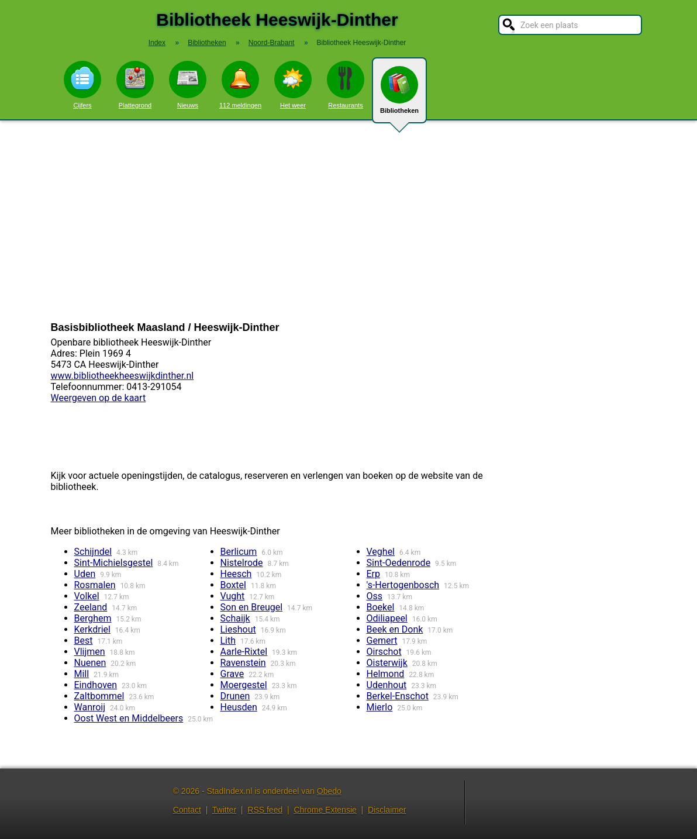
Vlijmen (89, 651)
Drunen (235, 696)
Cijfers (82, 85)
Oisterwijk (387, 662)
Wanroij (90, 707)
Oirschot (384, 651)
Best (83, 640)
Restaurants (345, 85)
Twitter (224, 809)
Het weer (293, 85)
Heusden (238, 707)
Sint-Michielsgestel (113, 562)
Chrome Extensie (325, 809)
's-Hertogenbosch (403, 585)
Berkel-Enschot (398, 696)
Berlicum (238, 551)
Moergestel (243, 684)
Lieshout (238, 629)
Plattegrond (135, 85)
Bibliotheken (399, 94)
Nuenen (90, 662)
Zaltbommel (99, 696)
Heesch (236, 573)
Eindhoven (96, 684)
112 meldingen (240, 85)
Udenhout (387, 684)
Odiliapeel (387, 618)
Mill (81, 673)
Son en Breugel (251, 607)
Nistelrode (241, 562)
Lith (228, 640)
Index (157, 43)
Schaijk (235, 618)
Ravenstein (243, 662)
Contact (187, 809)
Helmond (386, 673)
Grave (232, 673)
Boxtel (233, 585)
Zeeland (91, 607)
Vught (232, 596)
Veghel (381, 551)
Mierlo (380, 707)
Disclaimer (387, 809)
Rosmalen (95, 585)
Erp (374, 573)
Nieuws (187, 85)
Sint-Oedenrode (399, 562)
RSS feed (264, 809)
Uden (85, 573)
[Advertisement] (348, 221)
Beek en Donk (395, 629)
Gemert (382, 640)
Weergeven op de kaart (98, 397)
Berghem (93, 618)
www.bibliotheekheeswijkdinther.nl (122, 375)
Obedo (329, 791)
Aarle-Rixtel (244, 651)
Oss (375, 596)
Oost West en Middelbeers (129, 718)
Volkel (86, 596)
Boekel (381, 607)
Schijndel (93, 551)
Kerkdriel (92, 629)
